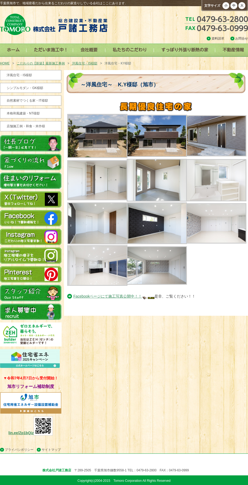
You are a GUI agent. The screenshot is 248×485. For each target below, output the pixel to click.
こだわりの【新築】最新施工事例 (41, 63)
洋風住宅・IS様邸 (84, 63)
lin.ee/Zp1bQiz (31, 433)
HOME (5, 63)
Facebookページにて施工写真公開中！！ (113, 296)
